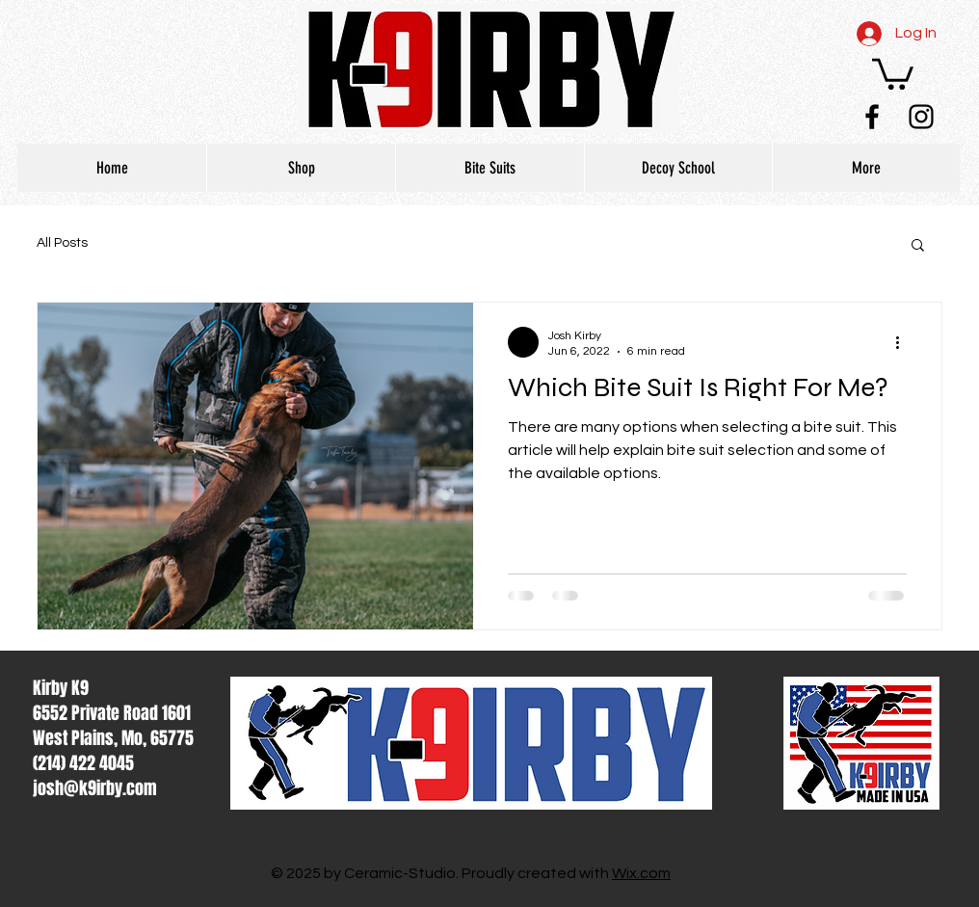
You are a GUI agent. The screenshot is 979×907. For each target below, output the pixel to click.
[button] (892, 72)
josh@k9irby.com (95, 788)
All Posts (62, 243)
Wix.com (641, 873)
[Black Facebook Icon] (872, 116)
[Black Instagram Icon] (921, 116)
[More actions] (903, 342)
